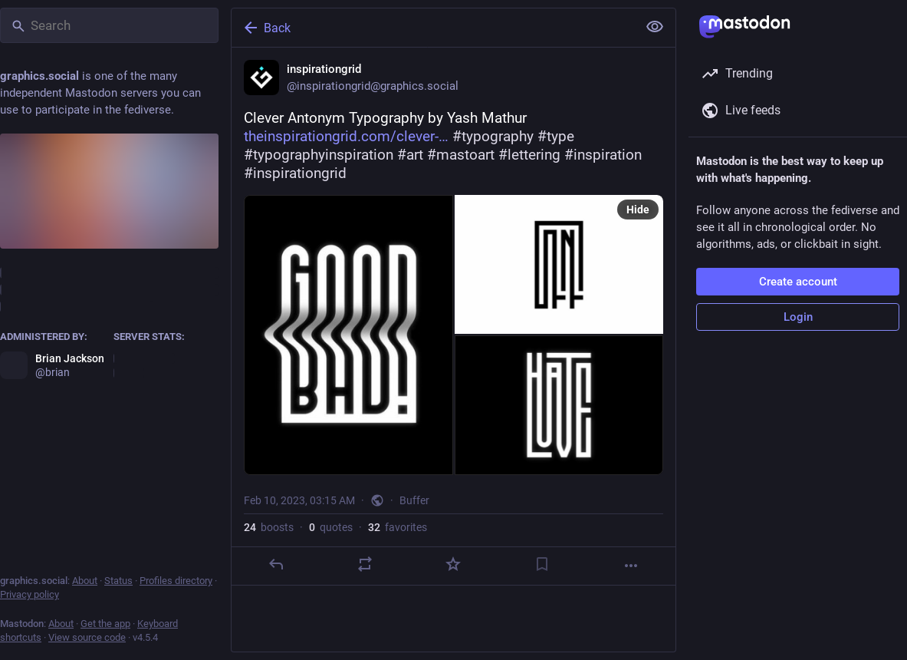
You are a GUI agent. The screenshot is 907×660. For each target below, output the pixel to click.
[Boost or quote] (365, 564)
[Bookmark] (542, 564)
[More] (631, 565)
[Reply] (276, 564)
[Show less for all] (654, 26)
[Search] (109, 25)
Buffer (414, 500)
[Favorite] (453, 564)
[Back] (433, 27)
